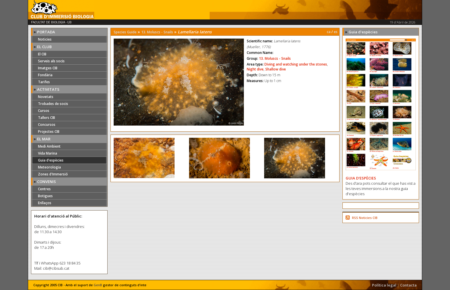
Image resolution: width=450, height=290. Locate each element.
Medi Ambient (49, 146)
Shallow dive (275, 69)
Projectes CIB (48, 131)
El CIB (42, 54)
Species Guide (125, 32)
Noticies (45, 39)
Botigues (45, 195)
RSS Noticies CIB (365, 217)
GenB (98, 285)
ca (329, 31)
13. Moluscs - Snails (157, 32)
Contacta (408, 285)
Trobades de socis (53, 103)
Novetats (45, 96)
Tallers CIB (46, 117)
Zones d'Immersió (53, 174)
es (336, 31)
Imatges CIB (47, 68)
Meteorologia (49, 167)
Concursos (46, 124)
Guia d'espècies (50, 160)
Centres (44, 188)
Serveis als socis (51, 61)
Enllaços (44, 202)
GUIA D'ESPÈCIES (361, 178)
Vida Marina (47, 153)
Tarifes (44, 81)
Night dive (255, 69)
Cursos (43, 110)
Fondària (45, 74)
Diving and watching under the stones (295, 64)
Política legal (384, 285)
